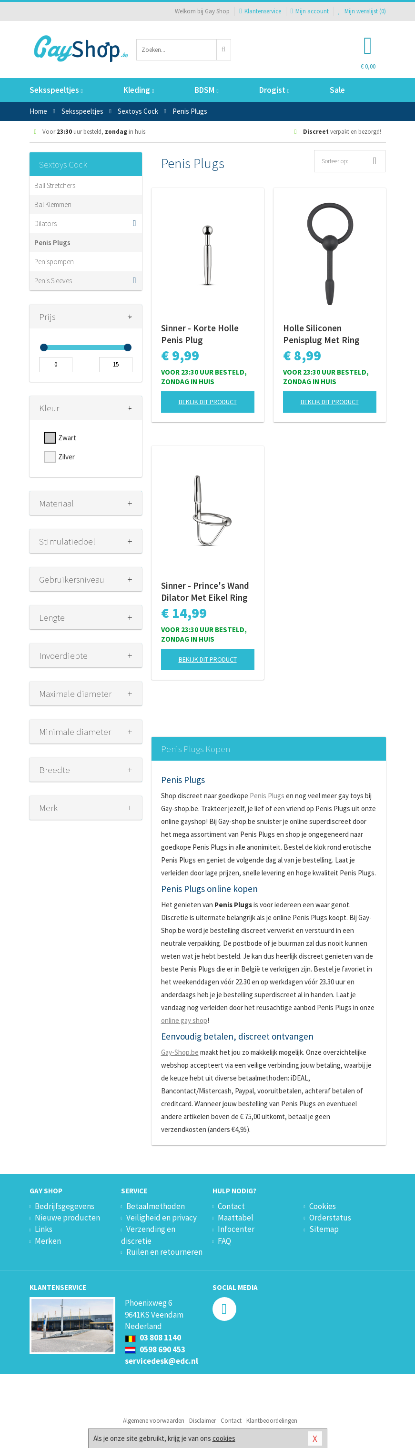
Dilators (45, 223)
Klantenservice (260, 11)
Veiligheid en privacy (161, 1217)
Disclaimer (202, 1421)
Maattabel (235, 1217)
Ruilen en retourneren (164, 1252)
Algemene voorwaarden (153, 1421)
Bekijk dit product (208, 401)
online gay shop (184, 1020)
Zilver (66, 456)
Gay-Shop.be (180, 1052)
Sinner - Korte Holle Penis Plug (200, 334)
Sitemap (324, 1229)
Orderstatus (330, 1217)
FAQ (224, 1241)
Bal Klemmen (52, 204)
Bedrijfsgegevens (64, 1206)
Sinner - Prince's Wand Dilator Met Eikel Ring (205, 591)
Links (43, 1229)
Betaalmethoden (155, 1206)
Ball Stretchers (54, 185)
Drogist (274, 90)
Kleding (138, 90)
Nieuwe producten (67, 1217)
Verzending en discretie (148, 1235)
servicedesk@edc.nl (161, 1361)
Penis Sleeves (53, 280)
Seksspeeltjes (56, 90)
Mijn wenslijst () (362, 11)
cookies (224, 1438)
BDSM (206, 90)
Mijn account (310, 11)
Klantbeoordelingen (271, 1421)
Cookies (322, 1206)
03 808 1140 (153, 1337)
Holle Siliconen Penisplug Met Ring (321, 334)
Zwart (67, 437)
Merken (48, 1241)
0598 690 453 (155, 1349)
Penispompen (54, 261)
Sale (337, 90)
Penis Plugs (52, 242)
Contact (231, 1206)
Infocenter (236, 1229)
